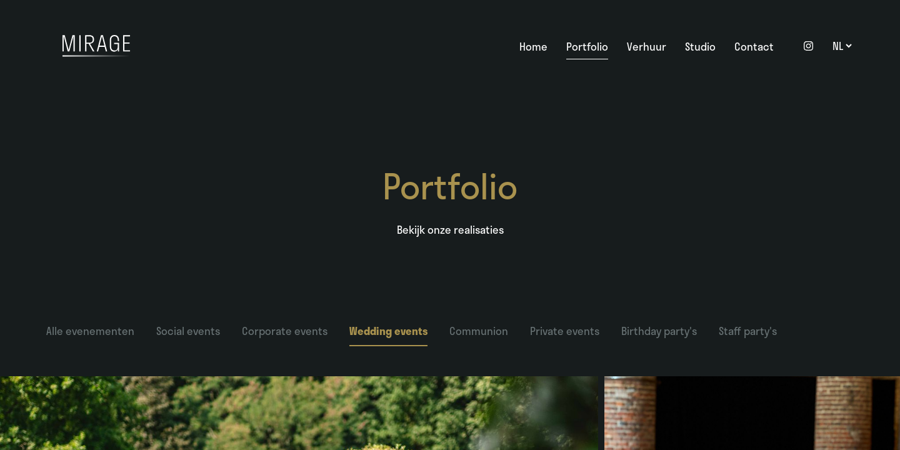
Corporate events (285, 330)
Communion (478, 330)
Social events (188, 330)
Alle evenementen (90, 330)
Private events (564, 330)
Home (533, 46)
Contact (754, 46)
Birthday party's (659, 330)
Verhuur (646, 46)
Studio (700, 46)
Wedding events (388, 330)
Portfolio (587, 46)
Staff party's (748, 330)
